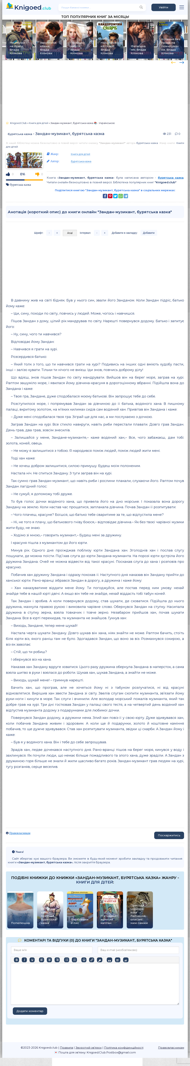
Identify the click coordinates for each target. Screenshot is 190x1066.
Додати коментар (30, 1011)
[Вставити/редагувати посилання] (91, 960)
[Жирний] (16, 960)
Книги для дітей (80, 154)
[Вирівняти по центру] (49, 960)
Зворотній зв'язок (89, 1047)
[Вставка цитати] (109, 960)
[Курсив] (24, 960)
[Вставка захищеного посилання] (99, 960)
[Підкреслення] (32, 960)
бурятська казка (20, 134)
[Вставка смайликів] (83, 960)
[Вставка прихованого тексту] (125, 960)
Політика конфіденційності (123, 1047)
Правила (66, 1047)
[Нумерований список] (74, 960)
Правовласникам (19, 833)
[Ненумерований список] (66, 960)
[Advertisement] (95, 89)
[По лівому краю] (41, 960)
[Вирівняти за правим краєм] (57, 960)
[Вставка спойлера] (117, 960)
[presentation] (173, 62)
